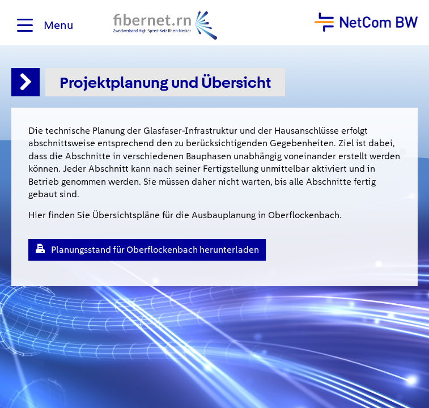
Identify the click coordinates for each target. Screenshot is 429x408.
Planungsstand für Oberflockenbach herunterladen (155, 249)
